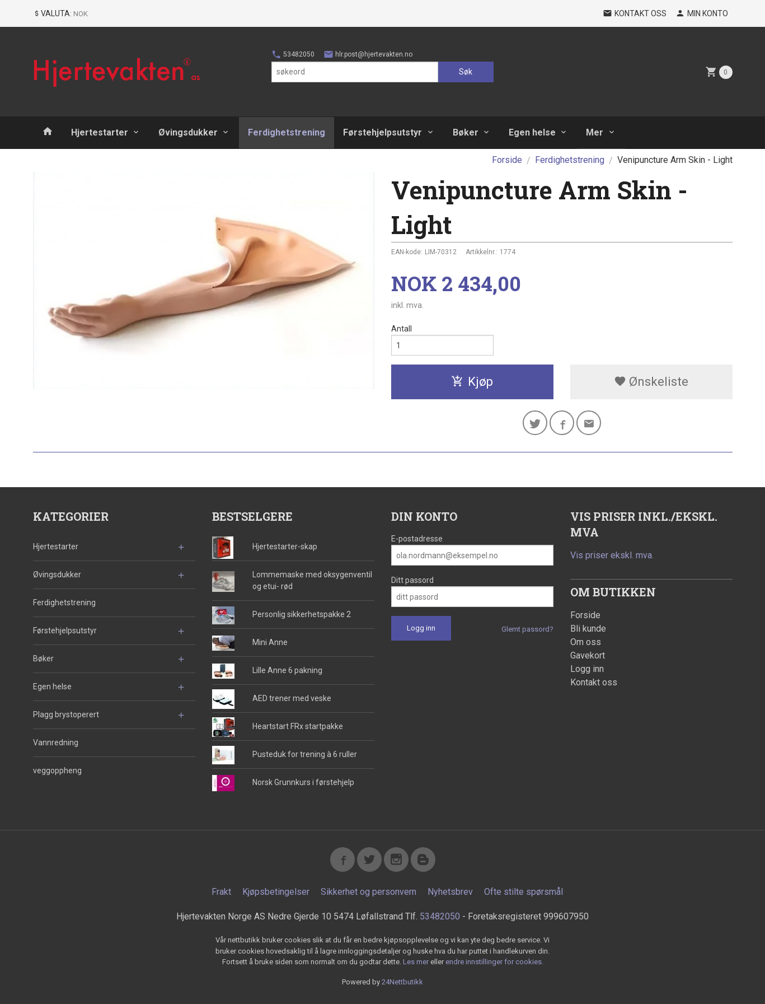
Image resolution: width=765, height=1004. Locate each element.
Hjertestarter (99, 132)
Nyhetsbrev (450, 891)
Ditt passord (412, 580)
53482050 (293, 54)
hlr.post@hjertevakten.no (367, 54)
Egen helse (532, 132)
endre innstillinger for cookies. (494, 962)
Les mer (416, 962)
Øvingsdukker (188, 132)
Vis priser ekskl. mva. (612, 555)
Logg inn (587, 669)
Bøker (465, 132)
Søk (465, 71)
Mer (594, 132)
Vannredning (55, 742)
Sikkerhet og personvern (368, 891)
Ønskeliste (651, 382)
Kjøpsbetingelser (275, 891)
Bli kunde (588, 628)
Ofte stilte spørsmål (523, 891)
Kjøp (472, 382)
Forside (507, 160)
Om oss (585, 642)
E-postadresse (417, 538)
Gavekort (587, 655)
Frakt (221, 891)
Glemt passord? (527, 629)
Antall (401, 328)
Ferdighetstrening (286, 132)
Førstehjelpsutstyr (382, 132)
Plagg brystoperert (66, 714)
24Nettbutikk (402, 982)
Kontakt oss (593, 682)
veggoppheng (57, 770)
